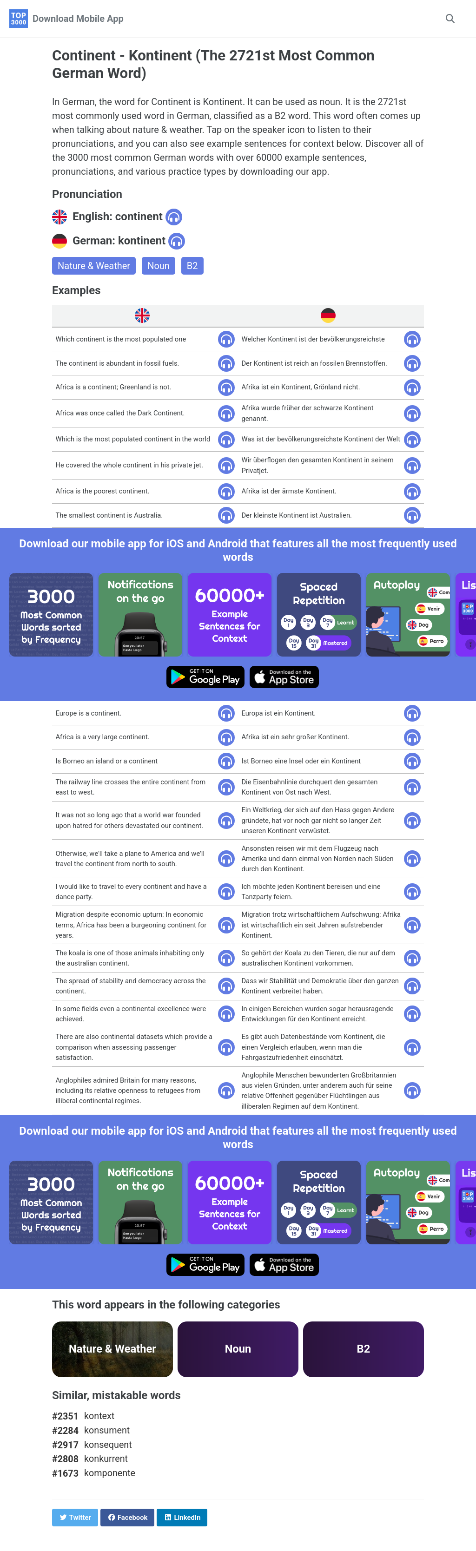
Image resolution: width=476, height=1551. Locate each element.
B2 (192, 265)
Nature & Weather (94, 265)
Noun (158, 265)
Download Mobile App (78, 18)
